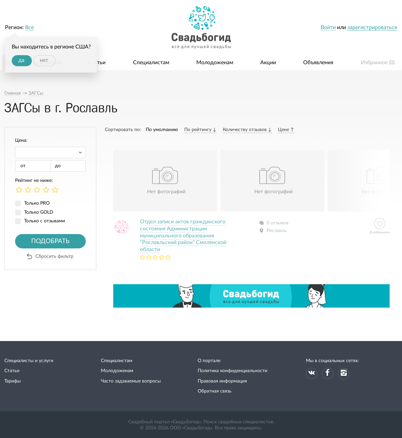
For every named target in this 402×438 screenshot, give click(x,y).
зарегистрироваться (372, 27)
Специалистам (151, 62)
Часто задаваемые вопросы (131, 381)
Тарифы (12, 381)
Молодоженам (214, 62)
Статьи (97, 62)
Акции (268, 62)
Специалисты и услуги (28, 360)
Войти (328, 27)
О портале (209, 360)
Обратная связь (214, 391)
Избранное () (378, 62)
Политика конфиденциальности (232, 370)
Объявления (318, 62)
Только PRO (37, 203)
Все (29, 27)
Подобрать (50, 241)
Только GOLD (38, 212)
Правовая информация (222, 381)
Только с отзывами (44, 221)
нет (44, 60)
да (21, 60)
